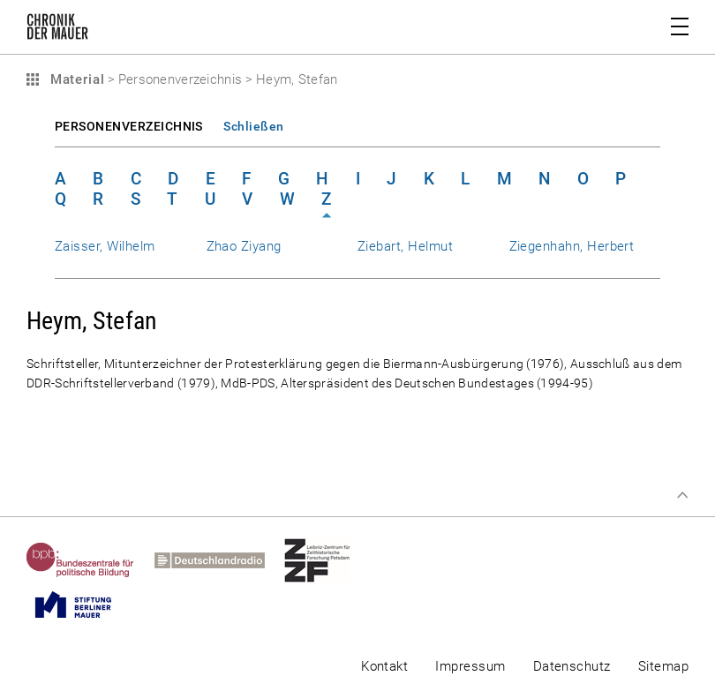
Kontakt (384, 666)
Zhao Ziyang (244, 246)
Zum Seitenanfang (682, 495)
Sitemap (663, 666)
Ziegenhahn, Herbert (572, 246)
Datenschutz (572, 666)
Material (75, 79)
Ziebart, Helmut (405, 246)
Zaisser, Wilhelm (105, 246)
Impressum (470, 666)
